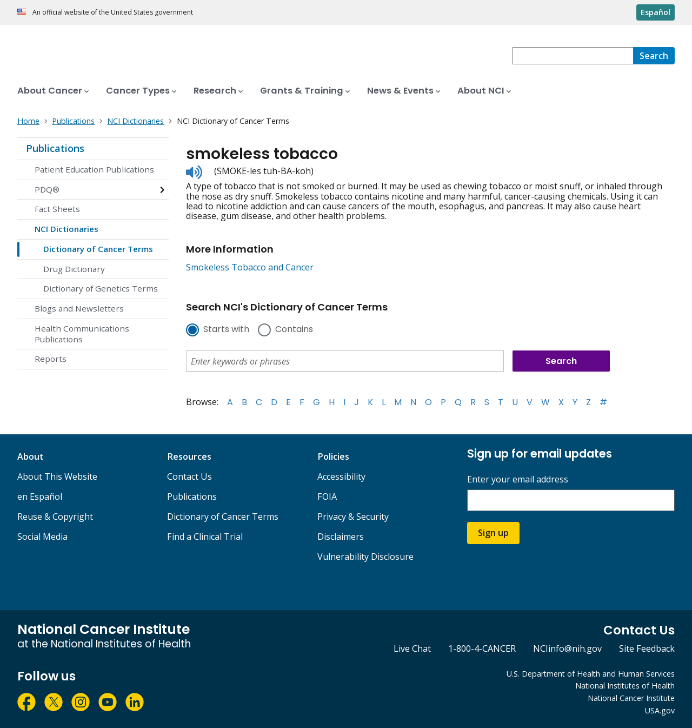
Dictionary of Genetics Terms (100, 288)
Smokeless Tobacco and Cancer (250, 267)
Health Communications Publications (82, 334)
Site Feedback (647, 648)
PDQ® (47, 189)
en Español (39, 496)
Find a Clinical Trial (205, 536)
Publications (55, 148)
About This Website (57, 476)
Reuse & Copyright (55, 516)
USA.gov (660, 710)
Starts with (226, 330)
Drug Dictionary (74, 268)
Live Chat (412, 648)
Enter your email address (517, 479)
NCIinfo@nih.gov (567, 648)
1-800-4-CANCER (482, 648)
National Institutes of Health (625, 685)
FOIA (327, 496)
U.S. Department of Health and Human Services (591, 674)
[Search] (654, 55)
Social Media (42, 536)
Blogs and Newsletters (79, 308)
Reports (50, 358)
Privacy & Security (353, 516)
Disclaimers (340, 536)
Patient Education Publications (94, 169)
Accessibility (341, 476)
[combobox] (573, 55)
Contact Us (189, 476)
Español (655, 12)
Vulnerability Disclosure (365, 556)
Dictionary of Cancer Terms (98, 248)
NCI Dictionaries (66, 228)
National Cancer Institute (631, 698)
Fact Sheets (57, 208)
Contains (294, 330)
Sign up (493, 533)
